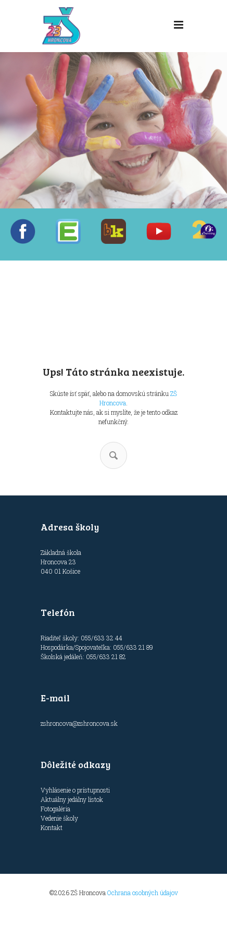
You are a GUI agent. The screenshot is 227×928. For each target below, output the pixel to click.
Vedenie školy (59, 818)
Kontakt (51, 827)
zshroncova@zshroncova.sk (79, 723)
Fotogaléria (55, 809)
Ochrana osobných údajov (142, 892)
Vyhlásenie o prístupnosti (75, 790)
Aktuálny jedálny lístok (72, 799)
